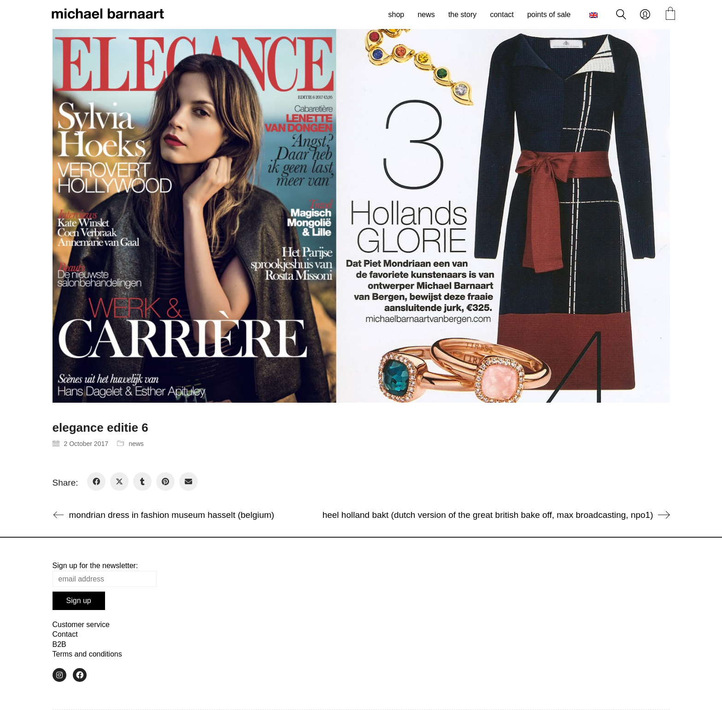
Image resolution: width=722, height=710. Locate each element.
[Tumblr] (142, 481)
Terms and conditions (87, 654)
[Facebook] (96, 481)
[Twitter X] (119, 481)
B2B (59, 644)
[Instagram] (59, 675)
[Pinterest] (165, 481)
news (136, 443)
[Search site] (621, 15)
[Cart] (670, 14)
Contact (65, 634)
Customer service (81, 624)
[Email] (188, 481)
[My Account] (645, 15)
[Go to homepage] (107, 15)
